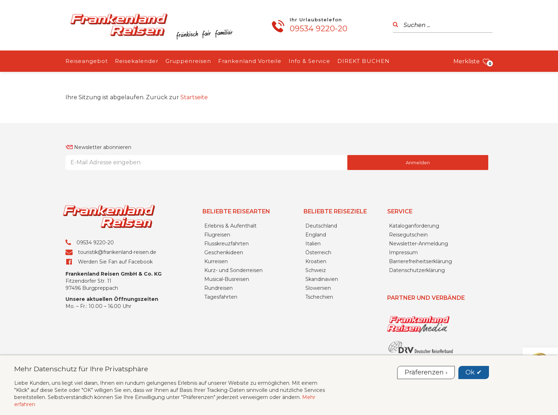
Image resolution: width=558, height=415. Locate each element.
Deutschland (321, 226)
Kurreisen (216, 261)
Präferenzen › (426, 372)
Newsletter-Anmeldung (418, 243)
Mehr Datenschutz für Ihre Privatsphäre (81, 369)
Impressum (403, 252)
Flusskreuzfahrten (226, 243)
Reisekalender (136, 61)
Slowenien (318, 288)
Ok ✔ (473, 372)
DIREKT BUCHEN (363, 61)
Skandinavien (321, 279)
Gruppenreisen (188, 61)
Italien (313, 243)
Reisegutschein (408, 235)
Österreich (318, 252)
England (315, 235)
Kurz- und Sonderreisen (233, 270)
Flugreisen (217, 235)
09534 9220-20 (318, 28)
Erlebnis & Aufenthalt (230, 226)
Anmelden (418, 162)
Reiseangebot (86, 61)
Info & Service (309, 61)
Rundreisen (218, 288)
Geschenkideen (223, 252)
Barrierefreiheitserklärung (420, 261)
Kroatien (315, 261)
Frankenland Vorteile (249, 61)
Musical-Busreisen (226, 279)
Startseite (194, 97)
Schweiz (315, 270)
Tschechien (319, 297)
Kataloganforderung (414, 226)
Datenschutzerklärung (417, 270)
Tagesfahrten (220, 297)
